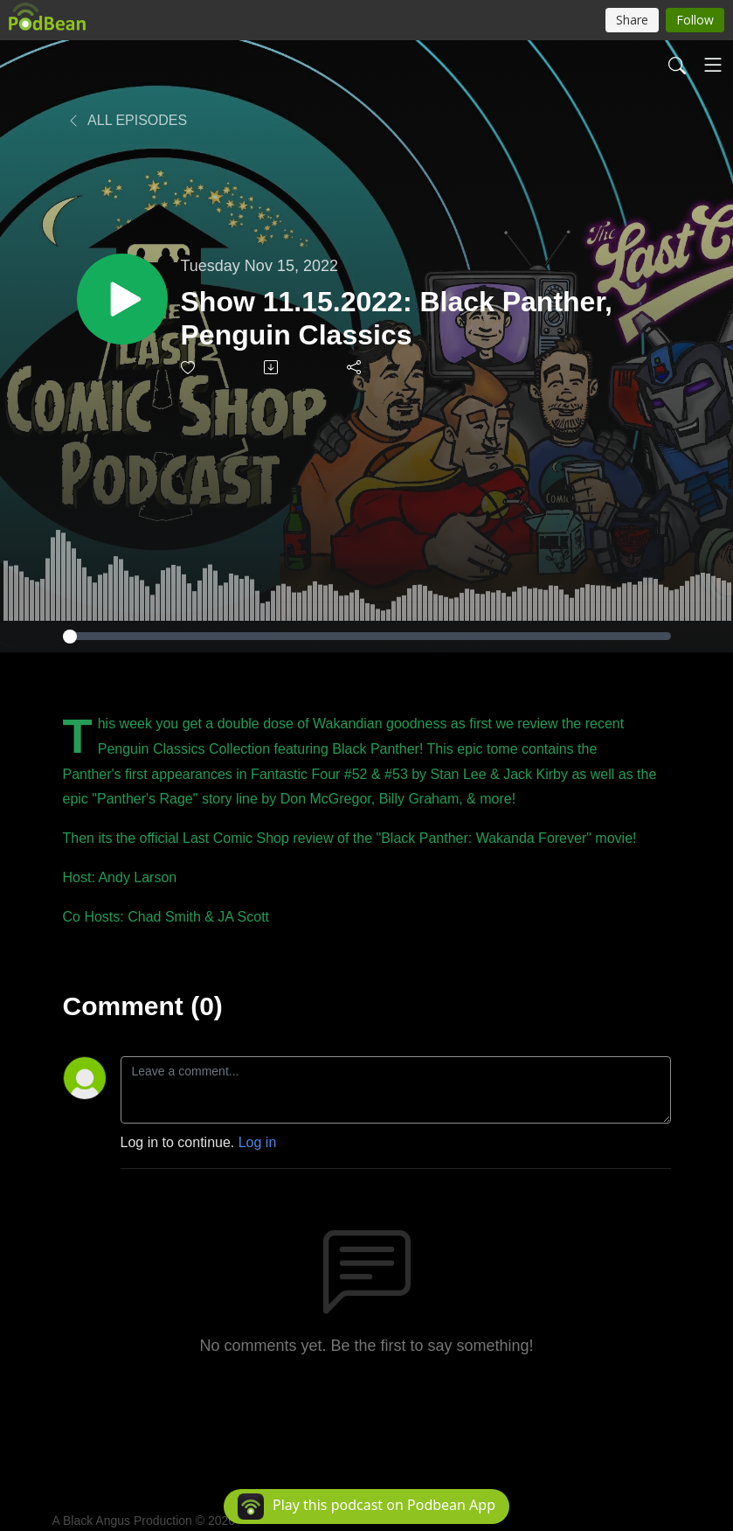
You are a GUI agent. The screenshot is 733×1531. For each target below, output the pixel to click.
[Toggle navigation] (713, 64)
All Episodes (127, 120)
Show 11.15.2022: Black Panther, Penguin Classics (396, 318)
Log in (258, 1142)
